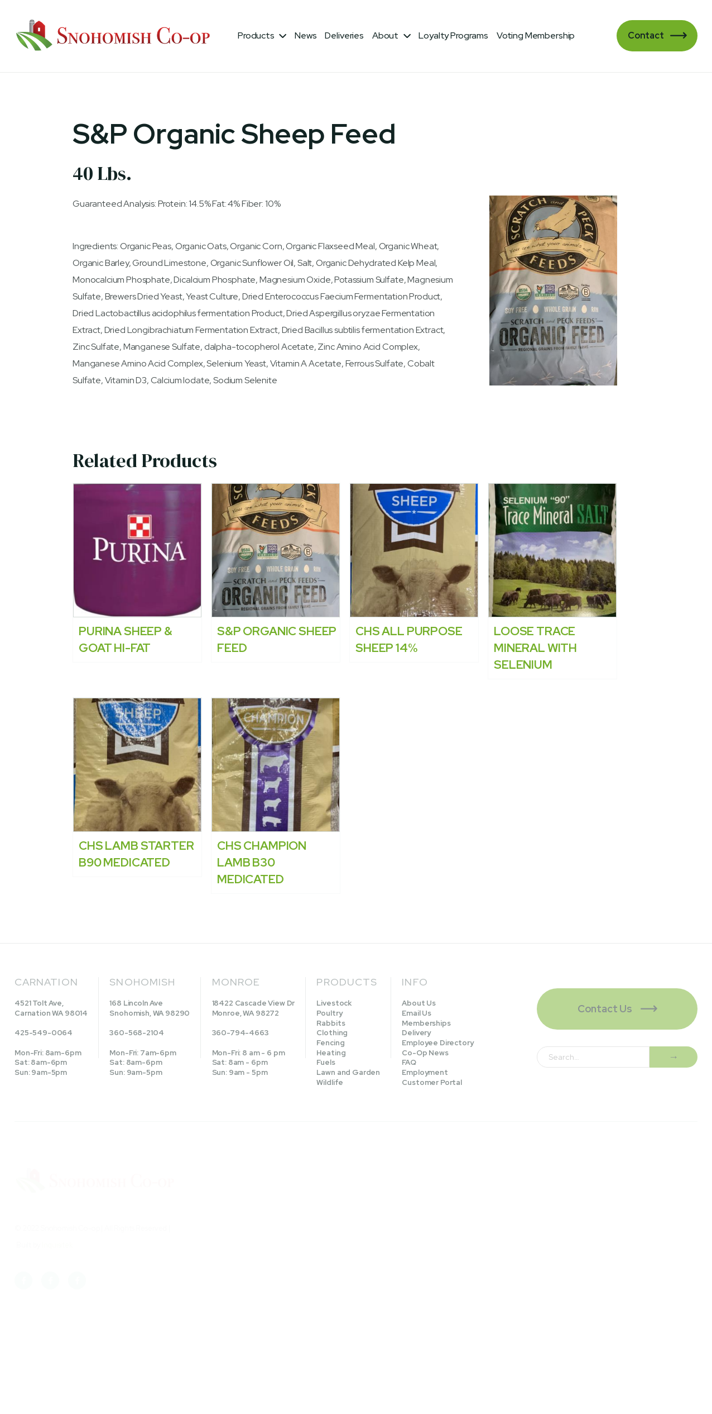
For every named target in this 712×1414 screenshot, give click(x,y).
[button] (262, 35)
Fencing (330, 1043)
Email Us (416, 1013)
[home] (115, 36)
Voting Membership (536, 35)
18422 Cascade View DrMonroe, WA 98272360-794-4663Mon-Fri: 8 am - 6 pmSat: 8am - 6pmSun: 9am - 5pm (253, 1037)
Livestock (334, 1003)
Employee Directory (437, 1043)
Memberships (426, 1023)
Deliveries (344, 35)
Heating (330, 1053)
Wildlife (329, 1082)
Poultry (329, 1013)
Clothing (332, 1032)
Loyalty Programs (453, 35)
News (305, 35)
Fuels (325, 1062)
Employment (425, 1072)
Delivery (416, 1032)
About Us (419, 1003)
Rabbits (330, 1023)
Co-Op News (425, 1053)
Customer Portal (432, 1082)
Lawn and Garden (348, 1072)
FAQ (409, 1062)
